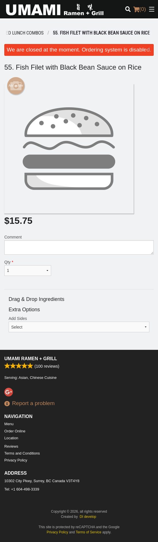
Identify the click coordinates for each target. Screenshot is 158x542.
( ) (139, 9)
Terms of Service (88, 532)
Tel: (21, 489)
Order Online (14, 431)
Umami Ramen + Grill (30, 358)
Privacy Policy (15, 460)
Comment (79, 245)
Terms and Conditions (22, 453)
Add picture (16, 85)
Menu (9, 424)
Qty (27, 268)
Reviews (11, 446)
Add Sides (79, 324)
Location (11, 438)
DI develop (88, 517)
